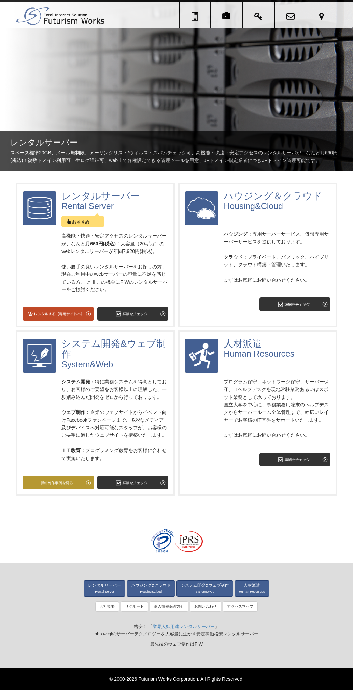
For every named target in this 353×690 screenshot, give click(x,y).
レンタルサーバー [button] (104, 588)
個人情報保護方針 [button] (169, 606)
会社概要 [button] (107, 606)
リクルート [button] (134, 606)
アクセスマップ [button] (240, 606)
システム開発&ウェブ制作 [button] (205, 588)
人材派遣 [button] (252, 588)
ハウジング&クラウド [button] (151, 588)
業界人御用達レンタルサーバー (184, 626)
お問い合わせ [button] (205, 606)
